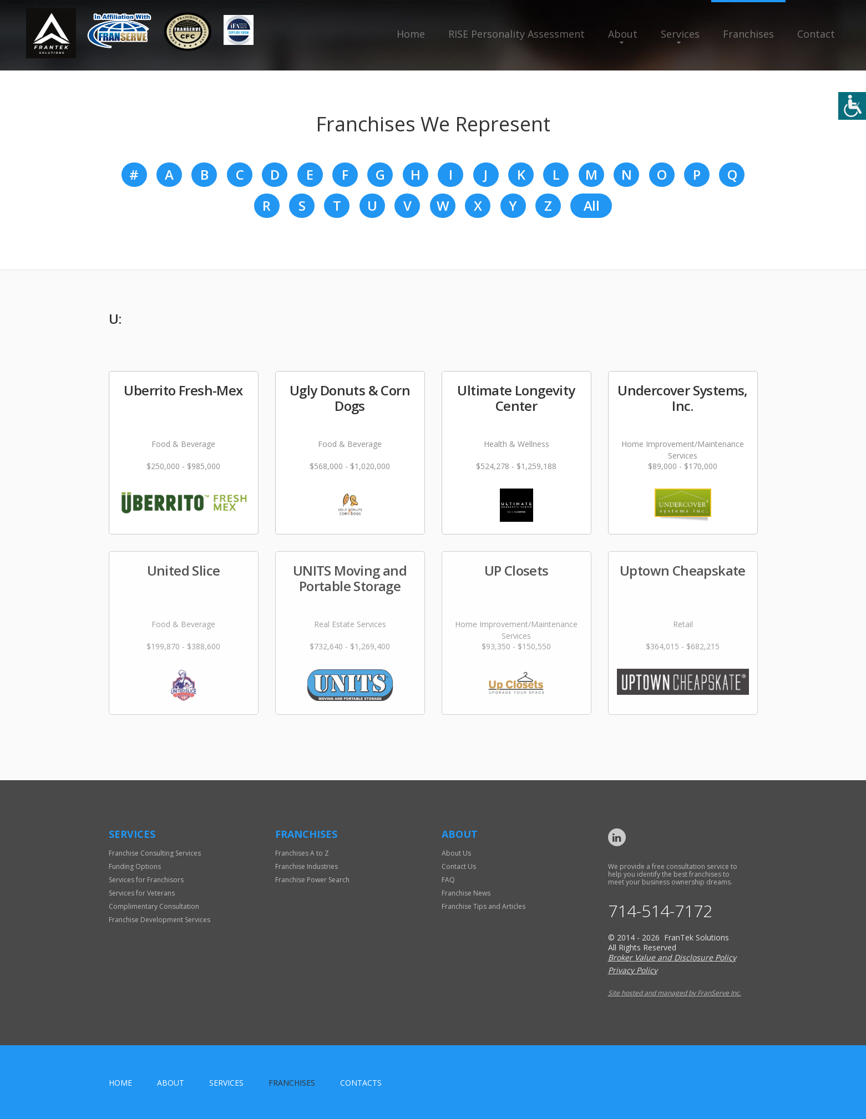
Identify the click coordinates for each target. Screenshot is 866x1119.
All (591, 205)
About (622, 33)
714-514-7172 (660, 911)
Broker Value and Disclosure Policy (672, 957)
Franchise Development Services (159, 919)
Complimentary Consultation (154, 906)
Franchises (748, 33)
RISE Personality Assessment (516, 33)
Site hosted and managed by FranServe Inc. (674, 993)
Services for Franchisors (146, 879)
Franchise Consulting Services (155, 853)
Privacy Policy (632, 970)
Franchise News (466, 893)
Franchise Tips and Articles (483, 906)
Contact (816, 33)
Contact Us (459, 866)
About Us (456, 853)
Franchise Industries (306, 866)
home (120, 1082)
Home (411, 33)
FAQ (448, 879)
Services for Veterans (142, 893)
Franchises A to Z (302, 853)
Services (680, 33)
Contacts (361, 1082)
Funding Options (135, 866)
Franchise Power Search (312, 879)
